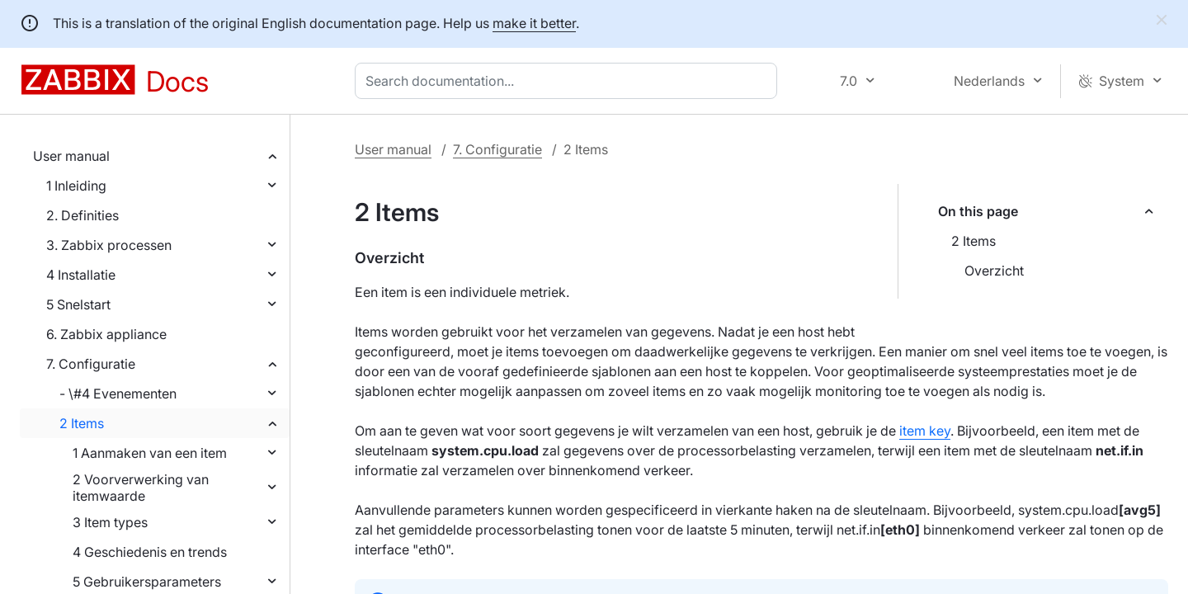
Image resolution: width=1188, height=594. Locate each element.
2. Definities (82, 215)
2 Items (81, 423)
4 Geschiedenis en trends (150, 552)
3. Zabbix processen (109, 245)
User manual (71, 156)
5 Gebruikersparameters (147, 581)
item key (924, 430)
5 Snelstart (78, 304)
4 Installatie (81, 274)
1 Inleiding (76, 185)
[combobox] (569, 81)
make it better (534, 23)
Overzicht (994, 270)
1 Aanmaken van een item (150, 453)
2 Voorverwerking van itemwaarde (141, 487)
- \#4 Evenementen (118, 393)
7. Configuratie (90, 364)
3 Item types (110, 522)
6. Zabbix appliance (106, 334)
